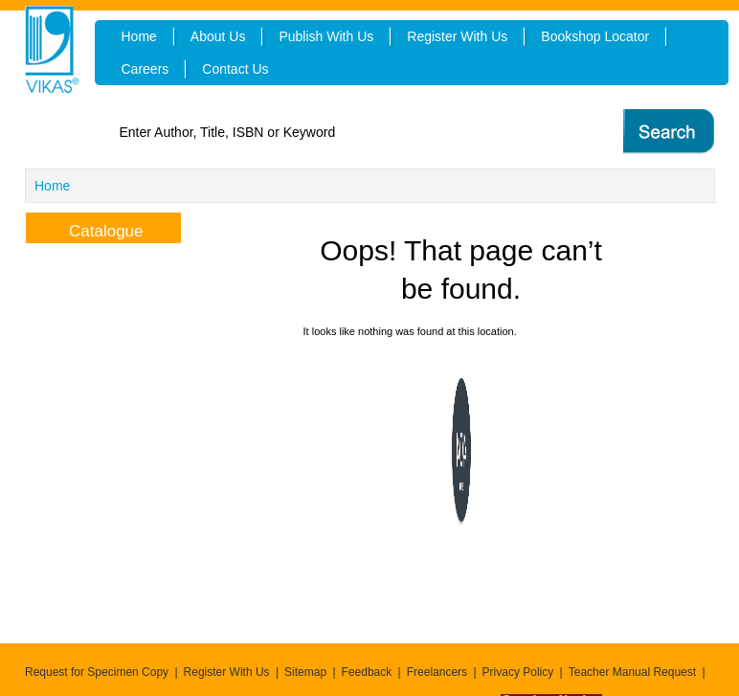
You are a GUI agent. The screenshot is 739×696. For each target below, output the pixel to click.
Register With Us (227, 672)
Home (52, 185)
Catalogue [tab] (91, 228)
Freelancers (437, 672)
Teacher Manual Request (632, 672)
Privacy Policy (518, 672)
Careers (145, 69)
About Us (218, 36)
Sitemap (305, 672)
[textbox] (343, 132)
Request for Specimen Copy (96, 672)
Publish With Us (326, 36)
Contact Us (235, 69)
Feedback (367, 672)
